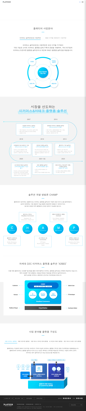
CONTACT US (38, 404)
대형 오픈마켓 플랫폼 (23, 341)
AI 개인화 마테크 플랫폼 (55, 341)
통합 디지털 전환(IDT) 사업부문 (55, 38)
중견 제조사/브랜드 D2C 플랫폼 (72, 341)
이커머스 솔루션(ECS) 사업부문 (30, 38)
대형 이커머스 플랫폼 (11, 341)
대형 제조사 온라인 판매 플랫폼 (39, 341)
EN (80, 2)
